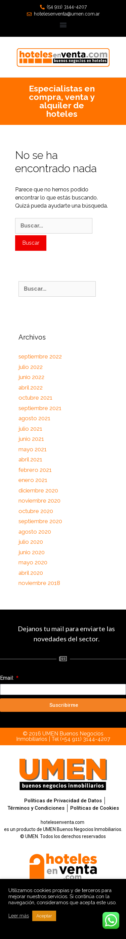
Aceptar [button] (44, 915)
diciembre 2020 (38, 490)
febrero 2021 (35, 469)
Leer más (18, 915)
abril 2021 (30, 459)
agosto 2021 (34, 418)
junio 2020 (31, 552)
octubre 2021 (35, 397)
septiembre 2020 (40, 521)
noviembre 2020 (39, 500)
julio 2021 (30, 428)
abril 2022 (30, 387)
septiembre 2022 (40, 356)
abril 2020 (30, 572)
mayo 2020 (32, 562)
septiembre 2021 (39, 408)
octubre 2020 (35, 511)
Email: (7, 678)
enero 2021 (32, 480)
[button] (63, 24)
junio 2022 (31, 377)
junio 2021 (31, 438)
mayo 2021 (32, 449)
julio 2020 (30, 541)
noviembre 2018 (39, 583)
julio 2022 (30, 367)
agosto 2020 (34, 531)
